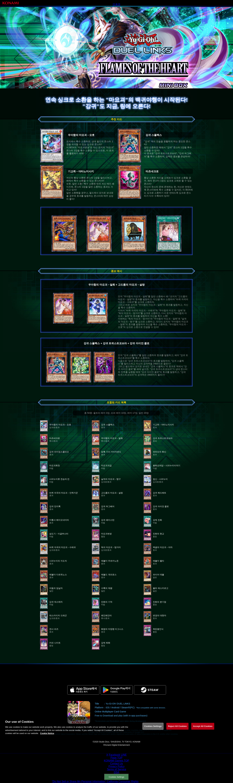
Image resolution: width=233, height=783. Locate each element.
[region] (116, 730)
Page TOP (116, 757)
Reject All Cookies (177, 729)
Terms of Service (116, 769)
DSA (116, 772)
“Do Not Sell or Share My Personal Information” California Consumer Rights (95, 781)
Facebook (114, 754)
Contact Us (116, 763)
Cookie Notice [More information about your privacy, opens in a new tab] (47, 736)
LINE (124, 754)
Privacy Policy (116, 766)
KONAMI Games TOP (116, 760)
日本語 (116, 4)
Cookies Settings (116, 777)
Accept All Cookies (202, 729)
